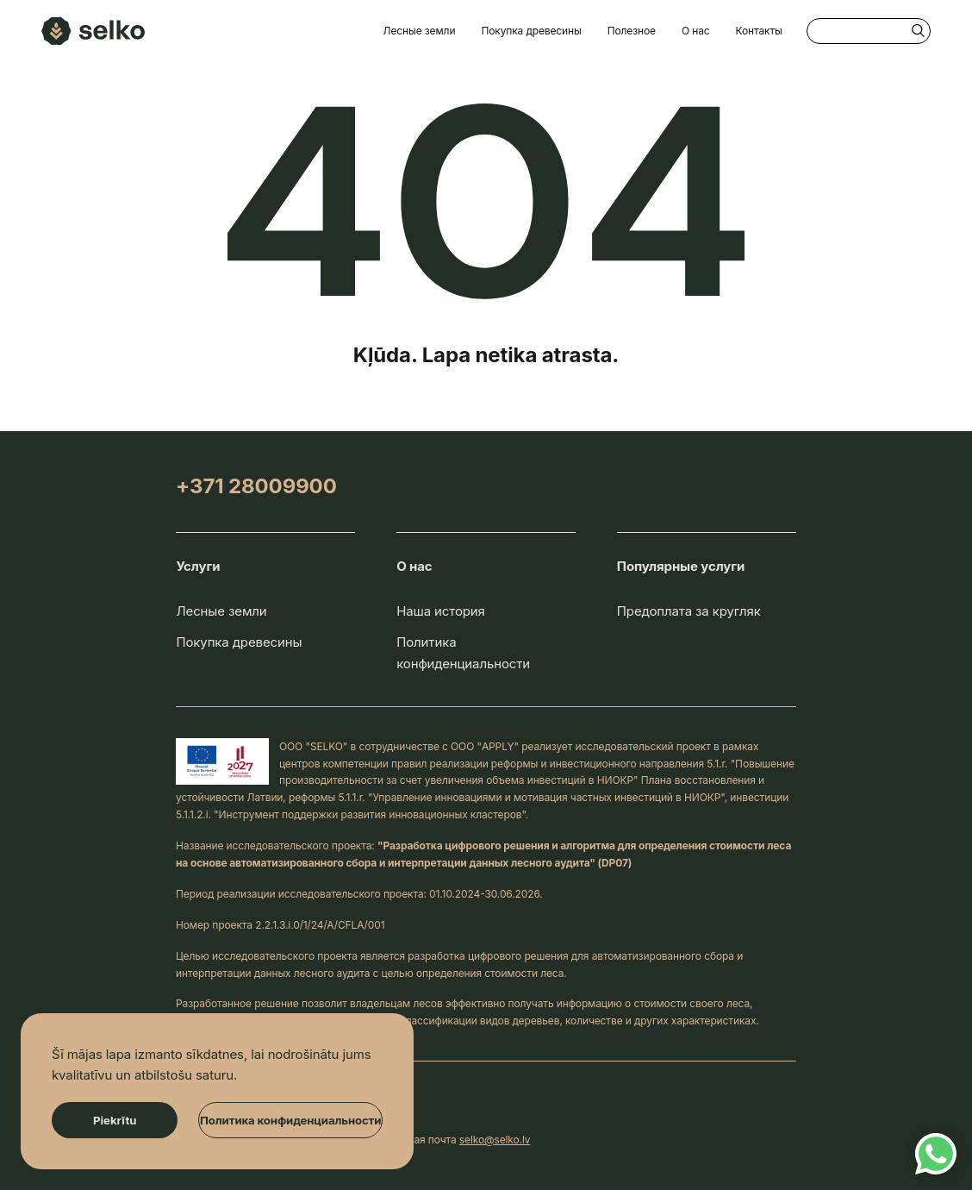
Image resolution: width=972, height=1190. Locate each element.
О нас (696, 30)
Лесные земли (419, 30)
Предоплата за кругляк (689, 611)
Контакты (759, 30)
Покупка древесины (531, 30)
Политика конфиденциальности (463, 653)
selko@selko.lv (495, 1139)
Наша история (440, 611)
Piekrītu (114, 1120)
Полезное (632, 30)
